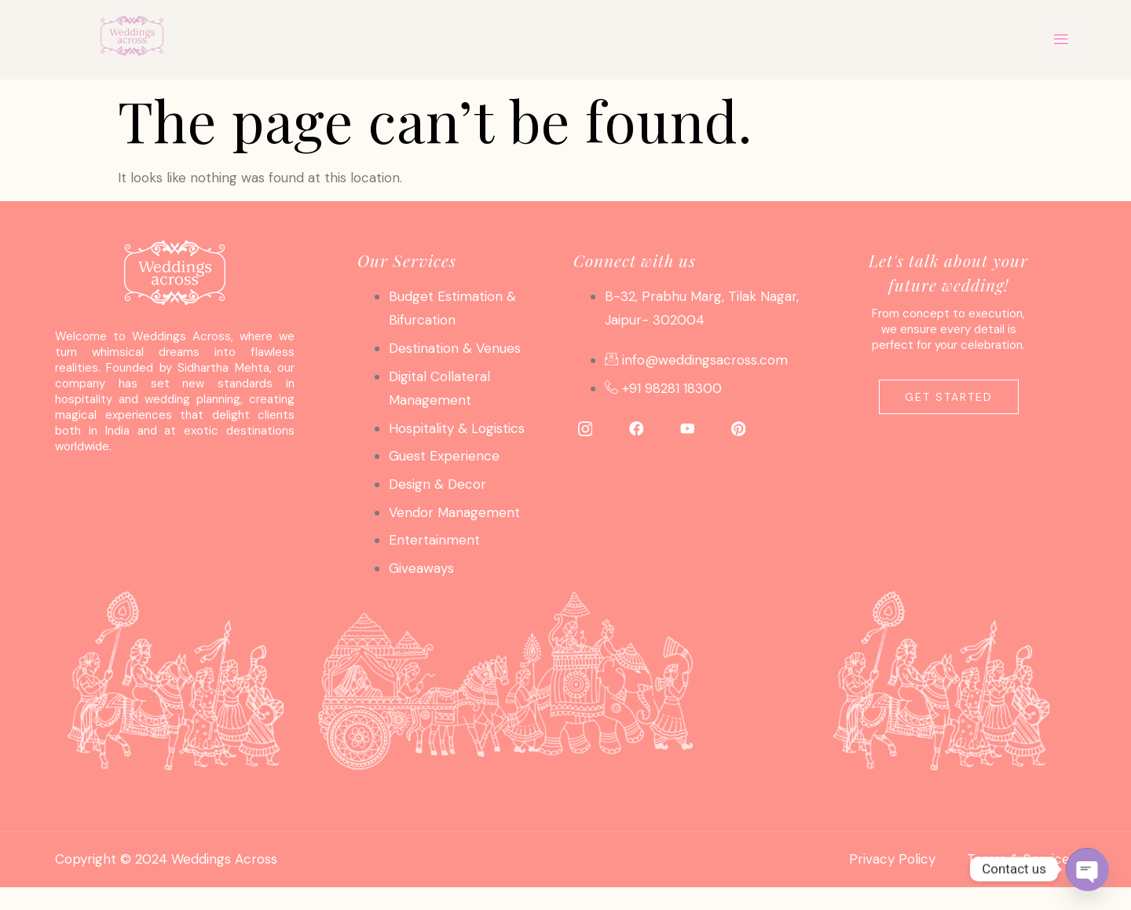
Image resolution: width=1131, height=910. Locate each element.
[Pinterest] (738, 427)
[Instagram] (585, 427)
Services (403, 39)
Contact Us (826, 39)
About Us (691, 39)
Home (294, 39)
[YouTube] (687, 427)
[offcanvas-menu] (1061, 39)
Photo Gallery (546, 39)
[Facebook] (636, 427)
